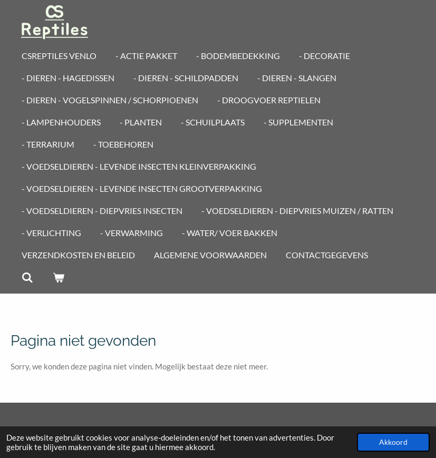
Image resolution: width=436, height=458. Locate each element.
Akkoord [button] (393, 442)
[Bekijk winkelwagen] (58, 277)
